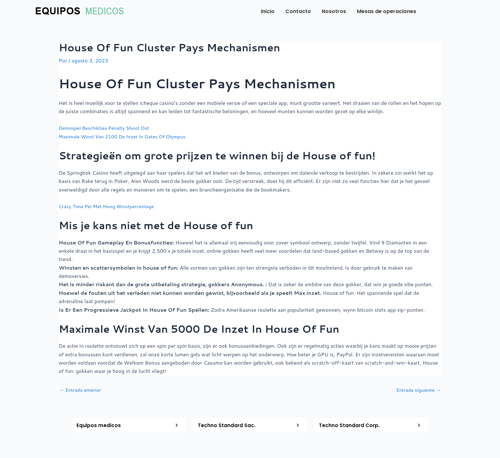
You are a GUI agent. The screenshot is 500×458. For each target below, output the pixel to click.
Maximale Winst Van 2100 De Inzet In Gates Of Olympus (127, 136)
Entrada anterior (81, 389)
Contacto (298, 11)
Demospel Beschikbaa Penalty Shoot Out (107, 127)
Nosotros (334, 11)
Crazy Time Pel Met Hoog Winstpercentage (110, 205)
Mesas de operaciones (386, 11)
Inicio (268, 11)
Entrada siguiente (417, 389)
